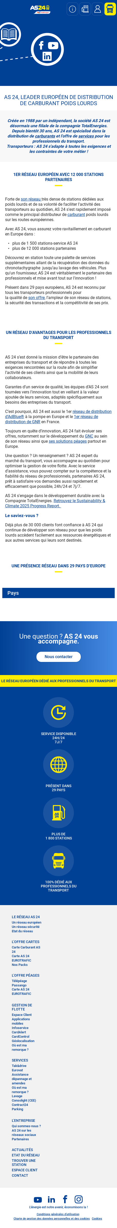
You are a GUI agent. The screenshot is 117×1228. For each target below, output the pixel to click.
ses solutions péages (68, 441)
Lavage (17, 1096)
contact (20, 1175)
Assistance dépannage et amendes (22, 1079)
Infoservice (20, 1028)
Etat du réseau (22, 931)
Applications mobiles (21, 1021)
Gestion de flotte (22, 1007)
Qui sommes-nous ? (26, 1126)
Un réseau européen (26, 922)
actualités (22, 1150)
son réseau (31, 199)
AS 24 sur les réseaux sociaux (24, 1132)
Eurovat (17, 1070)
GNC (89, 436)
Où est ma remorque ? (20, 1047)
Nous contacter (59, 656)
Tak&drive (19, 1066)
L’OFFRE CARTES (25, 942)
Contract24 (20, 1105)
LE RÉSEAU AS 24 (26, 917)
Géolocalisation (23, 1041)
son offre (36, 297)
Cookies (97, 1218)
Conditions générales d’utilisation (58, 1214)
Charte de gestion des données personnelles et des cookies (52, 1218)
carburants (45, 136)
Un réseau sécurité (26, 927)
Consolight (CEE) (24, 1100)
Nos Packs (20, 965)
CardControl (20, 1036)
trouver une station (24, 1162)
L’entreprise (23, 1120)
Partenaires (20, 1139)
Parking (17, 1109)
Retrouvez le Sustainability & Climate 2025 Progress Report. (55, 503)
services (86, 136)
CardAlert (19, 1032)
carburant (76, 214)
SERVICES (20, 1060)
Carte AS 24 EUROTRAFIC (21, 958)
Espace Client (22, 1015)
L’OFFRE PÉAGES (25, 975)
